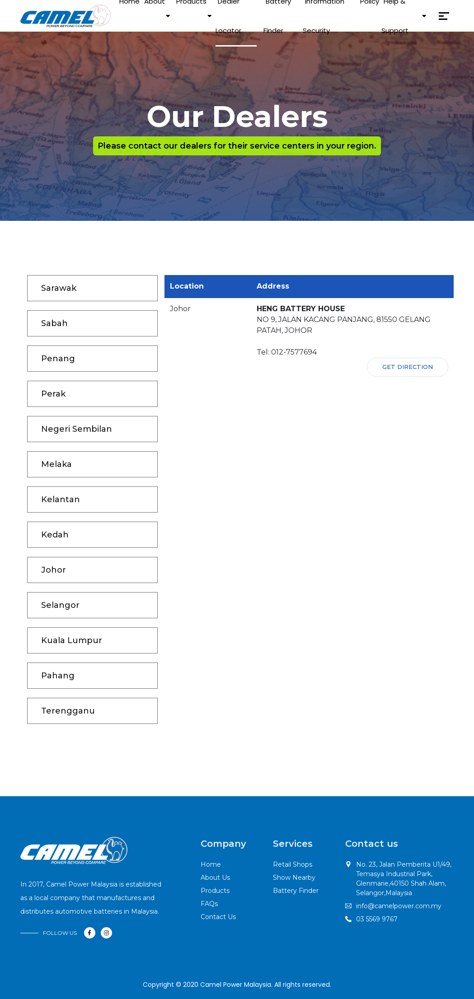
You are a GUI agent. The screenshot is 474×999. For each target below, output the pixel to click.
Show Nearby (294, 877)
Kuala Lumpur (71, 640)
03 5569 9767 (377, 919)
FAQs (209, 904)
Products (215, 891)
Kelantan (60, 499)
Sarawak (58, 288)
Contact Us (218, 917)
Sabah (54, 323)
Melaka (56, 464)
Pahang (58, 676)
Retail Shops (292, 864)
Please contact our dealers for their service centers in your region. (237, 146)
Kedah (55, 535)
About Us (215, 877)
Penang (58, 359)
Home (211, 864)
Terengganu (68, 711)
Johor (53, 570)
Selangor (60, 605)
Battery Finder (296, 891)
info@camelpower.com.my (398, 906)
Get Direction (407, 366)
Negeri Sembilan (76, 429)
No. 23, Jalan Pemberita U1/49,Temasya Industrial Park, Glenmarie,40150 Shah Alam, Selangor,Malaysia (403, 878)
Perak (53, 394)
